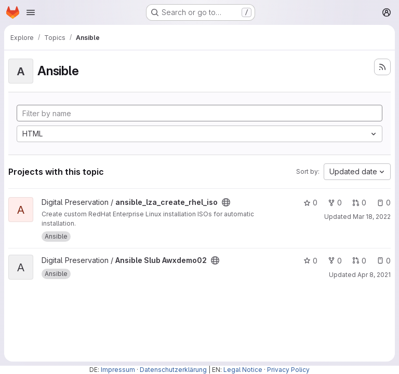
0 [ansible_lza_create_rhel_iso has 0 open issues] (384, 202)
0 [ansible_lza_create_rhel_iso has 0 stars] (310, 202)
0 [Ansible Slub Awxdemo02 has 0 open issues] (384, 260)
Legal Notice (242, 369)
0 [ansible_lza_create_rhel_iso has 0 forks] (335, 202)
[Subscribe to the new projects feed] (382, 67)
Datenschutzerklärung (173, 369)
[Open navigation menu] (30, 12)
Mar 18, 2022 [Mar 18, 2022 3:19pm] (372, 216)
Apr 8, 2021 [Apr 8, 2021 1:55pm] (374, 275)
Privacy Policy (288, 369)
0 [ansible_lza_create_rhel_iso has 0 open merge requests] (359, 202)
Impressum (118, 369)
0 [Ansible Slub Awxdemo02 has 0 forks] (335, 260)
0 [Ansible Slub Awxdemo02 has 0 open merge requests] (359, 260)
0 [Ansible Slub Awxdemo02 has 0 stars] (310, 260)
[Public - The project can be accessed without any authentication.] (226, 202)
